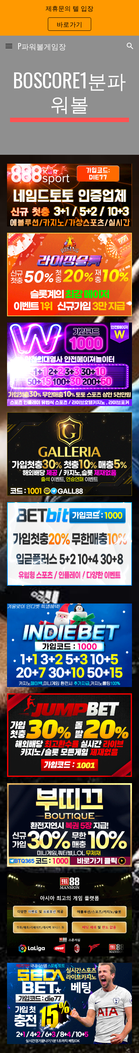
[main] (69, 95)
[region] (69, 18)
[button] (9, 46)
